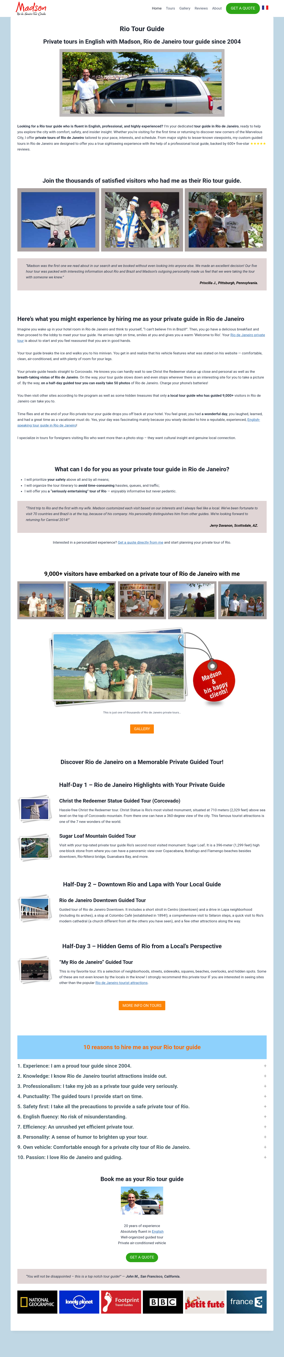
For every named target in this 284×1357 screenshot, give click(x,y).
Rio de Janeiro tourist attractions (121, 983)
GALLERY (142, 729)
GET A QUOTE (243, 8)
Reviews (201, 8)
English (158, 1231)
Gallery (184, 8)
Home (157, 8)
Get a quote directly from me (140, 542)
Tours (170, 8)
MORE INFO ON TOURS (142, 1005)
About (217, 8)
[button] (142, 1066)
